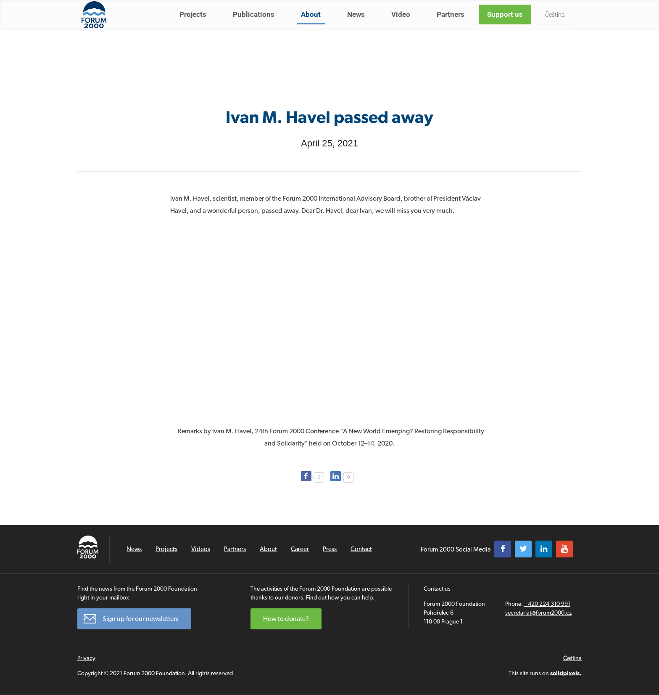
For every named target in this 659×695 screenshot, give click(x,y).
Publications (256, 24)
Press (330, 549)
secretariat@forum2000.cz (538, 612)
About (313, 24)
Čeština (557, 24)
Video (402, 24)
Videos (200, 549)
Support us (507, 24)
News (358, 24)
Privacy (86, 658)
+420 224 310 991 (547, 603)
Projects (195, 24)
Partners (453, 24)
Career (300, 549)
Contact (361, 549)
